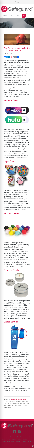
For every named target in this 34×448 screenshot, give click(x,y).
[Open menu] (30, 15)
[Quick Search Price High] (19, 16)
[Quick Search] (5, 16)
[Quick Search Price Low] (12, 16)
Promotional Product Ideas (18, 399)
